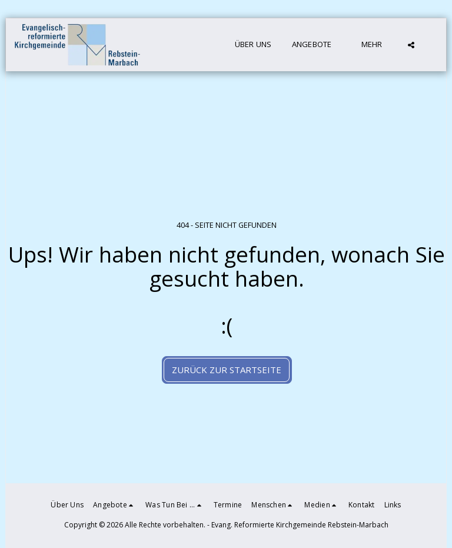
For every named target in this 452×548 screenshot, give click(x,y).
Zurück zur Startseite (226, 370)
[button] (316, 44)
